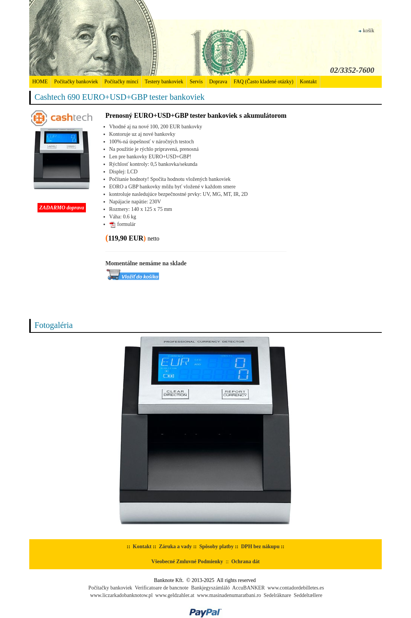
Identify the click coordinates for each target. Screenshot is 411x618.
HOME (40, 81)
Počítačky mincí (121, 81)
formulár (122, 224)
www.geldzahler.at (174, 595)
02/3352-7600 (352, 70)
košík (366, 30)
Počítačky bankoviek (76, 81)
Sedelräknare (277, 595)
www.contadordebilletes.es (295, 588)
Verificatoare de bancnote (161, 588)
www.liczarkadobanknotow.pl (121, 595)
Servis (196, 81)
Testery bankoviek (164, 81)
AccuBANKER (248, 588)
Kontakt (308, 81)
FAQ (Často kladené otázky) (264, 81)
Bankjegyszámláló (210, 588)
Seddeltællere (308, 595)
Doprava (218, 81)
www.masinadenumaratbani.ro (229, 595)
